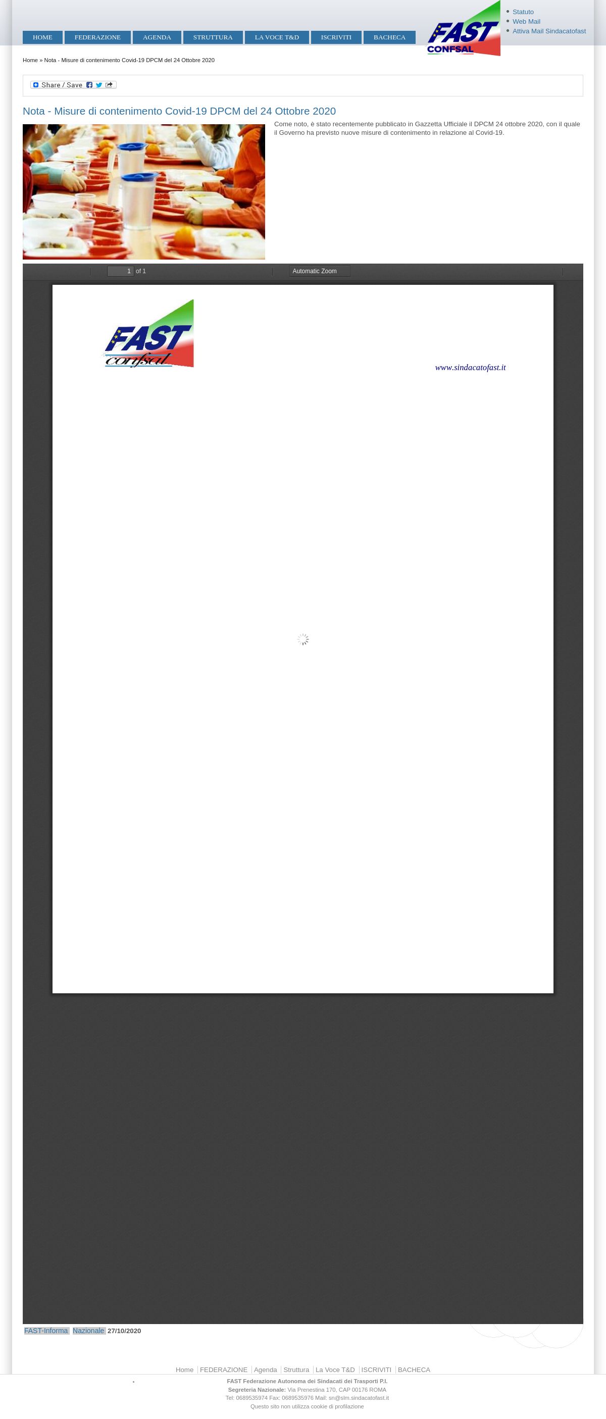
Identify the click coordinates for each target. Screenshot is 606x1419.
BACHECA (390, 37)
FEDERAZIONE (98, 37)
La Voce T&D (277, 37)
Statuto (523, 12)
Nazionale (88, 1331)
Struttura (213, 37)
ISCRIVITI (336, 37)
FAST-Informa (46, 1331)
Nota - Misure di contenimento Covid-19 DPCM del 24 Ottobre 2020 (179, 111)
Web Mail (526, 21)
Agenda (157, 37)
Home (43, 37)
